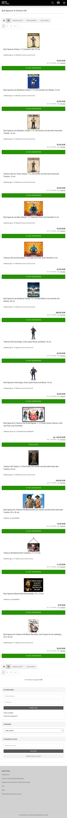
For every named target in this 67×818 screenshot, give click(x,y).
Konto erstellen (8, 713)
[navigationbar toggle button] (64, 3)
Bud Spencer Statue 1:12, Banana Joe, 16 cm (21, 49)
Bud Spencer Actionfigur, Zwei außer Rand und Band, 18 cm (27, 382)
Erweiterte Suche (33, 756)
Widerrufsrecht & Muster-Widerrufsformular (16, 782)
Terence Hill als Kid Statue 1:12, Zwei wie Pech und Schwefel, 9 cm (30, 258)
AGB (3, 790)
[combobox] (18, 20)
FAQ (3, 786)
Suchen (33, 751)
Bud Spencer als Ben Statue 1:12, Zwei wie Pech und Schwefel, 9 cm (31, 217)
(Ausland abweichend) (28, 55)
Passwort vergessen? (11, 716)
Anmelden (33, 708)
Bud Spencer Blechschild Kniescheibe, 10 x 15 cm (23, 594)
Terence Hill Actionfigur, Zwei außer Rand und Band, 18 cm (27, 342)
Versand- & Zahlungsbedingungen (13, 778)
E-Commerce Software (26, 815)
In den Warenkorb (33, 68)
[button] (4, 20)
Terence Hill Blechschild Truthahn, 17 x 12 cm (21, 553)
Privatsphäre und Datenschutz (11, 794)
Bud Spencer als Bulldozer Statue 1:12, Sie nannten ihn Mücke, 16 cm (31, 90)
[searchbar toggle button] (52, 3)
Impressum (5, 774)
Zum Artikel (33, 444)
